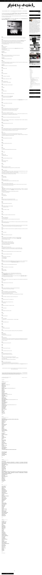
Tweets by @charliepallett (32, 94)
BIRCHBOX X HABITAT (24, 377)
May (30, 75)
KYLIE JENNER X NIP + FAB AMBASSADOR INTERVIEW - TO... (34, 81)
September (31, 72)
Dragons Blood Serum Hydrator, (14, 261)
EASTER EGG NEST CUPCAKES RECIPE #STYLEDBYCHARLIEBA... (34, 79)
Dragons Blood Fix (20, 99)
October (31, 71)
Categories (5, 5)
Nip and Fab (20, 373)
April (30, 76)
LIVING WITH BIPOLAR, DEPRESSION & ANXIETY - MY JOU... (35, 83)
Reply (2, 414)
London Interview (16, 373)
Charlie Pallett (34, 19)
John (2, 484)
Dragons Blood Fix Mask (23, 275)
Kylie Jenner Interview (10, 373)
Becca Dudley (23, 18)
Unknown (3, 459)
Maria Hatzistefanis (25, 13)
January (31, 86)
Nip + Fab (19, 13)
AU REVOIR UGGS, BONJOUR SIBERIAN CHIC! (34, 39)
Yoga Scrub (12, 189)
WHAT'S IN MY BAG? (32, 78)
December (31, 70)
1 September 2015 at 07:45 (5, 381)
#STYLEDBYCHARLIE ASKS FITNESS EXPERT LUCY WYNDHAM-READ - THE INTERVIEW (34, 56)
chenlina (3, 416)
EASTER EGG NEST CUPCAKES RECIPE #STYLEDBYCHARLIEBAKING (6, 377)
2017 (30, 68)
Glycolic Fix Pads (19, 238)
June (30, 74)
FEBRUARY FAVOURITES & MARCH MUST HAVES (35, 61)
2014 (30, 87)
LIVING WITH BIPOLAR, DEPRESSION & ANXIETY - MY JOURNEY (34, 45)
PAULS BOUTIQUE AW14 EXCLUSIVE (35, 50)
